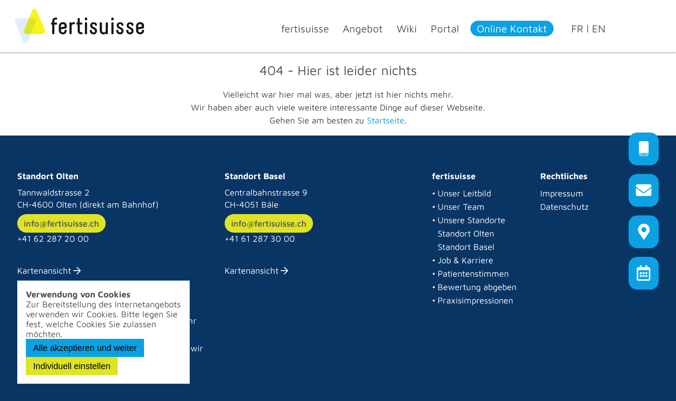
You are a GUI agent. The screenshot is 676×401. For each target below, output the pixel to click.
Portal (445, 28)
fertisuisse (305, 28)
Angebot (363, 28)
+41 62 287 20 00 (53, 238)
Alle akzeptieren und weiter (85, 348)
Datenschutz (564, 207)
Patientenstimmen (473, 273)
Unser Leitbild (464, 193)
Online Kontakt (512, 28)
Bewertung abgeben (477, 287)
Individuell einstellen (71, 366)
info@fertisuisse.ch (61, 223)
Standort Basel (466, 247)
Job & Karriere (465, 260)
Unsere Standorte (471, 220)
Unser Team (461, 207)
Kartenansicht (44, 270)
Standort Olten (466, 233)
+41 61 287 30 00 (260, 238)
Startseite (385, 120)
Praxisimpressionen (475, 300)
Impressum (561, 193)
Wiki (407, 28)
